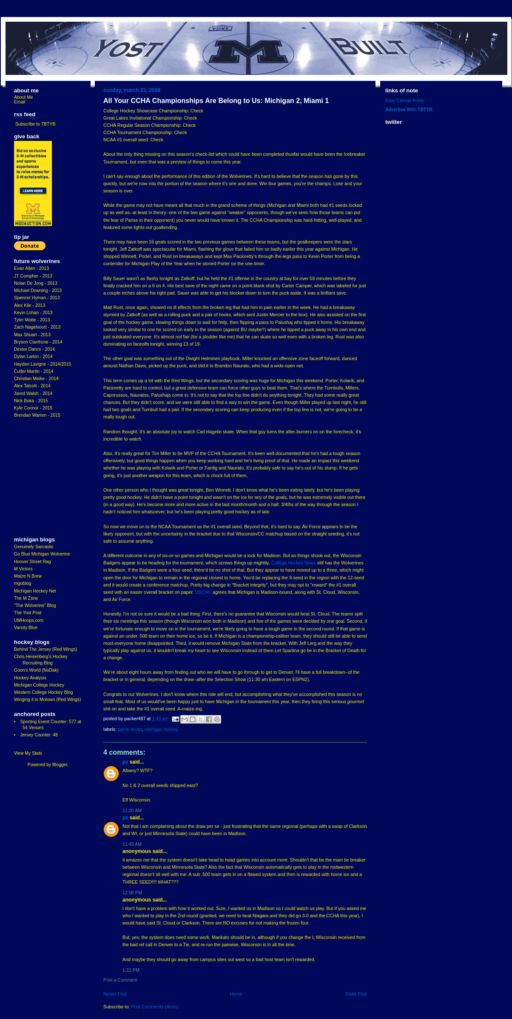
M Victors (23, 569)
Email (19, 102)
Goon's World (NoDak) (36, 670)
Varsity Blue (25, 627)
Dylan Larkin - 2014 (33, 356)
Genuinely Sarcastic (34, 546)
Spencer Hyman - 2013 (37, 297)
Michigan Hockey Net (35, 591)
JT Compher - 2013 (33, 276)
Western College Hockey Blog (43, 692)
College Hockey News (293, 562)
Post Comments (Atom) (154, 1006)
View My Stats (28, 753)
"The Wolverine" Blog (35, 605)
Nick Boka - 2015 (31, 400)
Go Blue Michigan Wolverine (42, 554)
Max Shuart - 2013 (32, 334)
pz (125, 762)
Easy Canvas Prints (404, 100)
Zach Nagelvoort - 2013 (37, 327)
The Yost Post (28, 612)
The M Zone (26, 598)
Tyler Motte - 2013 (32, 320)
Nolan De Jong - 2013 (35, 283)
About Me (23, 97)
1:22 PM (130, 970)
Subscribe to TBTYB (35, 124)
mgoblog (22, 583)
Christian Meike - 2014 (36, 378)
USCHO (203, 592)
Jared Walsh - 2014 (33, 393)
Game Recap (130, 729)
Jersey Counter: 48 (38, 735)
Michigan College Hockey (39, 685)
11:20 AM (132, 810)
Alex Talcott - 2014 (32, 386)
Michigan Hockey (161, 729)
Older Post (356, 993)
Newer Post (115, 993)
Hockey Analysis (30, 678)
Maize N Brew (28, 576)
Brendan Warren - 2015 (37, 415)
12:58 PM (132, 892)
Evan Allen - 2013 (31, 268)
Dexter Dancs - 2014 (34, 349)
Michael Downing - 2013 (38, 290)
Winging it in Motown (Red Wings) (47, 699)
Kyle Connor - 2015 (33, 408)
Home (236, 993)
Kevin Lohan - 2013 (33, 312)
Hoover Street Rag (32, 561)
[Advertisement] (39, 477)
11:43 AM (132, 844)
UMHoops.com (28, 620)
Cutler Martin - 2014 (33, 371)
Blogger (59, 764)
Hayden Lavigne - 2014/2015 (42, 364)
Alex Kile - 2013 (29, 305)
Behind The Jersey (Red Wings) (45, 649)
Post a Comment (120, 979)
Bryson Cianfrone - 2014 (38, 342)
